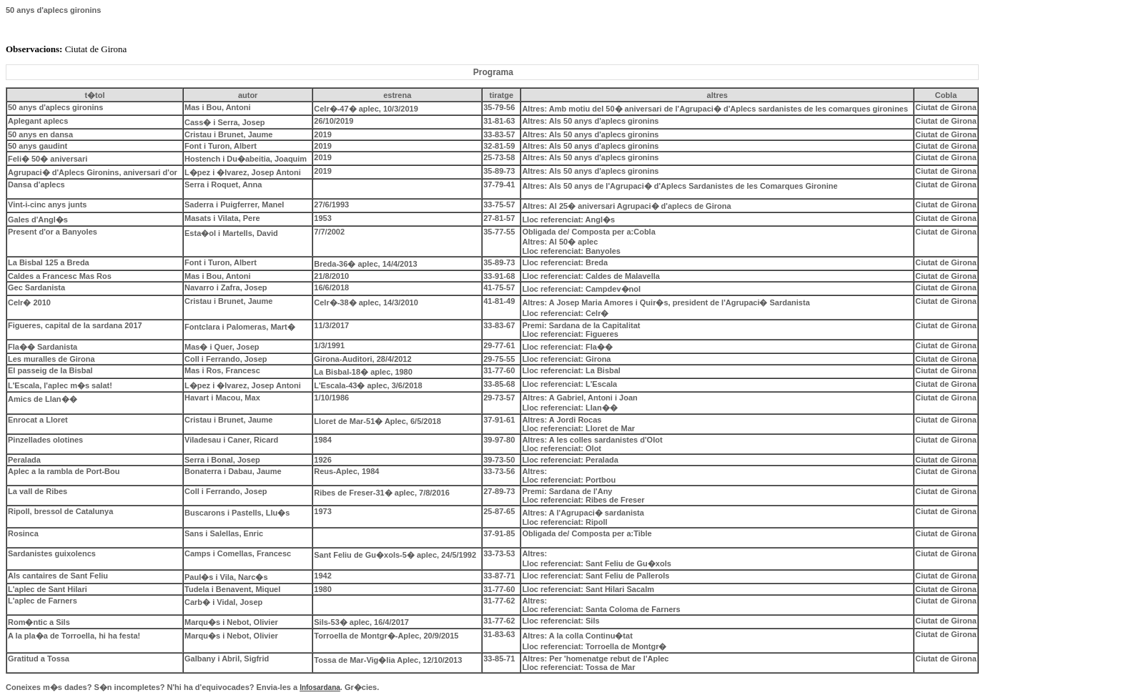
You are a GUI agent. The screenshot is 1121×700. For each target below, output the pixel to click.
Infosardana (320, 687)
